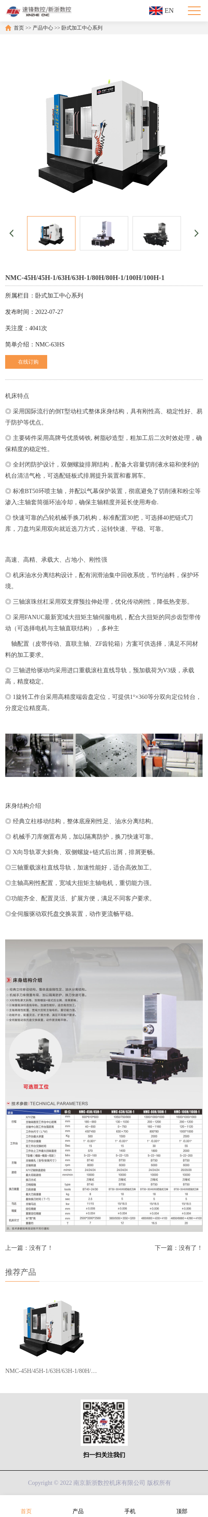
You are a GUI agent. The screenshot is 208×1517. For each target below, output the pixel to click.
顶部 (181, 1505)
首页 (19, 28)
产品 (78, 1505)
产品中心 (43, 28)
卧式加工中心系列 (81, 28)
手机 (130, 1505)
